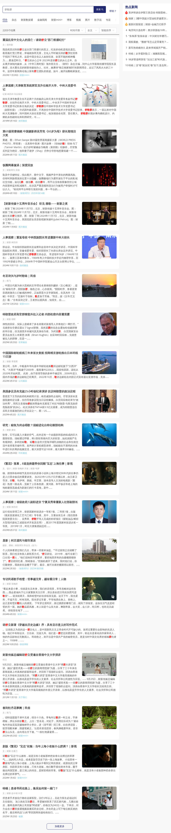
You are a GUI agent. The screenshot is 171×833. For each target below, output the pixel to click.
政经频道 (23, 120)
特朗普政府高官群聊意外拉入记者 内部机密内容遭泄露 (36, 314)
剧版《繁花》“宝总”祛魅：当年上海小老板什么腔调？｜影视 (40, 746)
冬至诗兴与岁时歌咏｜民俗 (19, 276)
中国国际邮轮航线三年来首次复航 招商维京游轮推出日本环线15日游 (40, 355)
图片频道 (23, 154)
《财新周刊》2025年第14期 (31, 193)
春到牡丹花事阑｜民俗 (16, 708)
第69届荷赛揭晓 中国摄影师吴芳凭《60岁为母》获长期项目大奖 (39, 133)
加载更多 (59, 826)
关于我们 (23, 697)
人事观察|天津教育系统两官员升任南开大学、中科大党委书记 (39, 87)
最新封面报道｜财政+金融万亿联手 (147, 24)
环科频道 (23, 452)
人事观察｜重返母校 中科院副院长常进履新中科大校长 (36, 237)
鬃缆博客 (24, 644)
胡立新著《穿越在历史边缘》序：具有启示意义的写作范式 (40, 625)
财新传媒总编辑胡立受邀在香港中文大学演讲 (32, 655)
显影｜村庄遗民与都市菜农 (19, 540)
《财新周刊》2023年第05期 (30, 568)
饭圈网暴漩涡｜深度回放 (18, 165)
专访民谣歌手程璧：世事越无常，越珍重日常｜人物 (34, 579)
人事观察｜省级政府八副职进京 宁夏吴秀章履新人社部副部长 (40, 502)
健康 (21, 816)
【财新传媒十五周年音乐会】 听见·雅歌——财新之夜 (35, 203)
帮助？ (113, 11)
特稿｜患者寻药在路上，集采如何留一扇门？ (30, 788)
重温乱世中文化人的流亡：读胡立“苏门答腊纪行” (34, 40)
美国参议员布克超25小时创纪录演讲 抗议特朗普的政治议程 (39, 391)
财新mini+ (24, 75)
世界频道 (23, 342)
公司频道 (23, 380)
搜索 (99, 9)
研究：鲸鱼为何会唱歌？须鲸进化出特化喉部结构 (33, 425)
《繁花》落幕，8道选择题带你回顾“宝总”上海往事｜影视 (38, 463)
